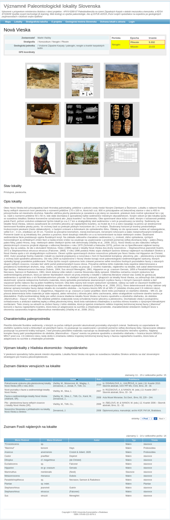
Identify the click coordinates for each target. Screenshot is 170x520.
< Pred (145, 419)
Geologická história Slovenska (81, 22)
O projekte (56, 22)
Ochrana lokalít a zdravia (112, 22)
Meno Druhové (54, 440)
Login (132, 22)
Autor (73, 379)
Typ (134, 440)
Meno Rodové (22, 440)
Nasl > (162, 419)
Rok (99, 379)
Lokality (18, 22)
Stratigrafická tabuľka (37, 22)
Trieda (154, 440)
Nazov (28, 379)
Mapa (8, 22)
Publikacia (134, 379)
